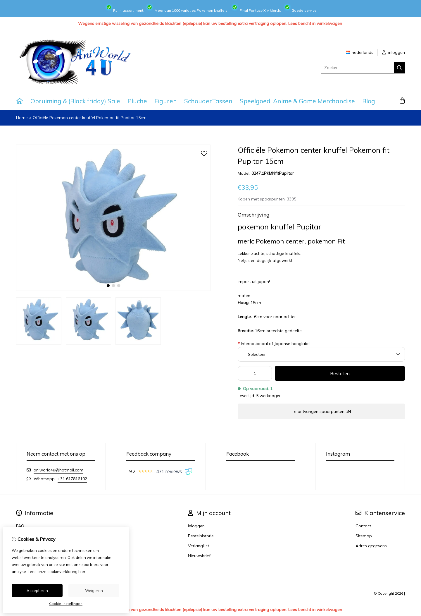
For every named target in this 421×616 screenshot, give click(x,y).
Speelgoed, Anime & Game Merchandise (297, 101)
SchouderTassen (208, 101)
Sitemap (364, 535)
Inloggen (196, 526)
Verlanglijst (198, 545)
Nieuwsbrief (199, 555)
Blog (368, 101)
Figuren (165, 101)
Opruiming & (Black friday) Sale (75, 101)
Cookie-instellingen (65, 603)
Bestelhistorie (201, 535)
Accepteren (37, 590)
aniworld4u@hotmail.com (58, 470)
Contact (363, 526)
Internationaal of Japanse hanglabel (274, 343)
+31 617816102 (72, 478)
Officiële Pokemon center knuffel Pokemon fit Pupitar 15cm (89, 117)
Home (22, 117)
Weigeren (94, 590)
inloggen (393, 52)
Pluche (137, 101)
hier (81, 571)
